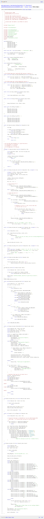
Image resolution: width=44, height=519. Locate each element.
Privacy (9, 517)
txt (39, 517)
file (24, 9)
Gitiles (7, 517)
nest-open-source (5, 5)
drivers (26, 6)
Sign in (42, 1)
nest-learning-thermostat (16, 5)
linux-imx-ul (28, 5)
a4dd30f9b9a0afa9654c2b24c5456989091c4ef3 (12, 6)
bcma (30, 6)
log (26, 9)
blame (30, 9)
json (42, 517)
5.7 (24, 5)
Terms (13, 517)
